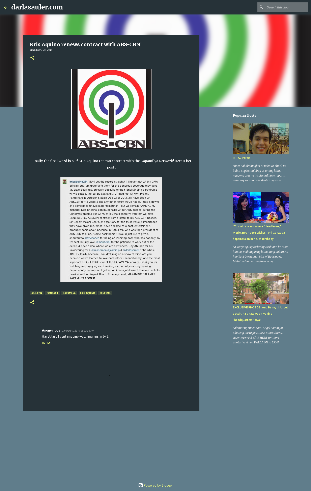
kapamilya (69, 293)
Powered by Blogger (155, 485)
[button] (32, 58)
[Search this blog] (286, 7)
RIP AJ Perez (241, 157)
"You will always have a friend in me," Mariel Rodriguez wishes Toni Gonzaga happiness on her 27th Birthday (259, 232)
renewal (105, 293)
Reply (46, 342)
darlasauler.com (37, 7)
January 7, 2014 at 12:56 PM (78, 330)
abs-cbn (36, 293)
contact (52, 293)
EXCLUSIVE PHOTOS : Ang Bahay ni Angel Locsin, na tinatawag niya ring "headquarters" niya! (260, 314)
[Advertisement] (111, 445)
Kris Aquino (87, 293)
